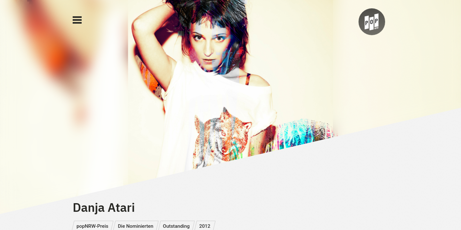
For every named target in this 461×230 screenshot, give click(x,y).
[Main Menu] (77, 20)
